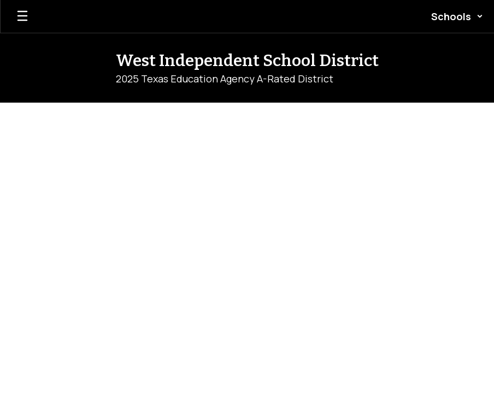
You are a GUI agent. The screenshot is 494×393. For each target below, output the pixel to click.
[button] (457, 16)
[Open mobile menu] (22, 16)
